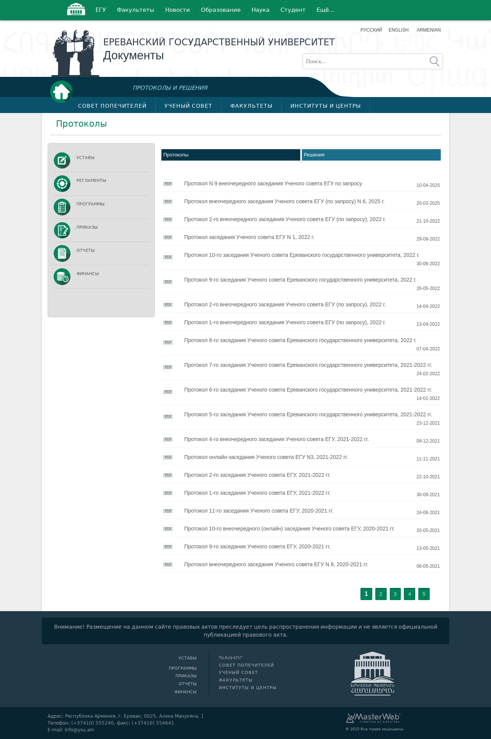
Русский (371, 30)
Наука (260, 9)
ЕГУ (101, 9)
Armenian (428, 30)
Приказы (87, 227)
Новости (177, 9)
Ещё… (326, 9)
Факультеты (135, 9)
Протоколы (175, 155)
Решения (314, 155)
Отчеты (86, 250)
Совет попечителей (112, 106)
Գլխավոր (63, 91)
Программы (91, 204)
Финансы (88, 273)
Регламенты (91, 180)
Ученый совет (188, 106)
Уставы (86, 157)
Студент (293, 9)
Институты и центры (325, 106)
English (399, 30)
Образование (221, 9)
